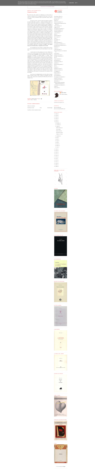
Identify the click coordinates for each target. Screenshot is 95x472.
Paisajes (55, 20)
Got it (76, 2)
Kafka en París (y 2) (59, 127)
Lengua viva (56, 27)
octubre (57, 126)
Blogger (64, 466)
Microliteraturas (56, 60)
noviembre (58, 124)
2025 (56, 115)
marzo (57, 143)
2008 (56, 166)
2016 (56, 155)
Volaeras (55, 86)
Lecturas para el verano (58, 79)
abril (57, 142)
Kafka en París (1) (59, 130)
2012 (56, 160)
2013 (56, 158)
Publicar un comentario (31, 105)
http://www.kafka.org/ (57, 107)
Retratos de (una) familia (58, 64)
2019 (56, 150)
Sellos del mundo (57, 35)
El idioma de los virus (57, 54)
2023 (56, 118)
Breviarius (55, 19)
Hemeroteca (56, 46)
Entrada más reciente (31, 107)
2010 (56, 163)
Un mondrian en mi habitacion (59, 43)
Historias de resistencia (57, 69)
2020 (55, 34)
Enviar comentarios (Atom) (36, 109)
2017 (56, 153)
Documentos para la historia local (59, 45)
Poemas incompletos (57, 17)
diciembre (58, 123)
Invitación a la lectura (57, 78)
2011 (56, 161)
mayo (57, 140)
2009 (56, 164)
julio (57, 137)
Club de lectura (56, 74)
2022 (56, 120)
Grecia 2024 (56, 53)
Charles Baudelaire (57, 25)
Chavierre (55, 67)
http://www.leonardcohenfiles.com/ (59, 108)
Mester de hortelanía (57, 42)
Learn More (71, 2)
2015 (56, 156)
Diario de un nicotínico (57, 21)
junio (57, 139)
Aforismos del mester (57, 31)
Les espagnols (56, 71)
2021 (55, 57)
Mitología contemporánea (58, 56)
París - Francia (34, 99)
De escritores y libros (57, 16)
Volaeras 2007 (56, 87)
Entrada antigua (49, 107)
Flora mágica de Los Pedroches (59, 76)
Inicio (41, 107)
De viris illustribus (57, 75)
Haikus (55, 41)
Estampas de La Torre (57, 68)
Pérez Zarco (63, 92)
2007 (55, 65)
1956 (55, 38)
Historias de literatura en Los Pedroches (60, 50)
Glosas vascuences (57, 58)
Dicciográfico (56, 39)
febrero (57, 145)
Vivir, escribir (58, 129)
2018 (56, 152)
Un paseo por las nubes (57, 61)
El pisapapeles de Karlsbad (58, 28)
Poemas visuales (56, 72)
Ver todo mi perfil (63, 94)
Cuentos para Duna (57, 49)
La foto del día (56, 32)
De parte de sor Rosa (59, 132)
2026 (56, 113)
